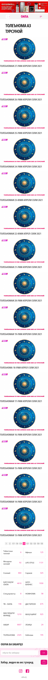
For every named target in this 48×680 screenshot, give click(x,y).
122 (31, 543)
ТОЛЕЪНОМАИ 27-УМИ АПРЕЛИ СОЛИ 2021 (21, 66)
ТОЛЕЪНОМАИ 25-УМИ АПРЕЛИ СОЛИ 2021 (21, 133)
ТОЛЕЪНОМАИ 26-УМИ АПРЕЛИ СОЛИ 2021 (21, 99)
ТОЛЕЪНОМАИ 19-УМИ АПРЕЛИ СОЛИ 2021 (21, 334)
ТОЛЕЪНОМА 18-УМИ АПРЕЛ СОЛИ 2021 (19, 367)
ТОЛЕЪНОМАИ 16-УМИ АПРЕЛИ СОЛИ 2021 (21, 434)
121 (27, 543)
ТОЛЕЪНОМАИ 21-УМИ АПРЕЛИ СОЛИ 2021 (21, 267)
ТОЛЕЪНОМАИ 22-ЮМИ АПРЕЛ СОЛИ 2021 (20, 233)
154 (38, 543)
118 (17, 543)
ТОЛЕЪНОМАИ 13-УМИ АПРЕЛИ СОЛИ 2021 (21, 535)
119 (20, 543)
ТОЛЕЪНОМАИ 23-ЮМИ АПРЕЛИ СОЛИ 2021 (21, 200)
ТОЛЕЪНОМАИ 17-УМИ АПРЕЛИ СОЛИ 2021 (21, 401)
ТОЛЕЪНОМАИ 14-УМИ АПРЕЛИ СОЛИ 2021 (21, 501)
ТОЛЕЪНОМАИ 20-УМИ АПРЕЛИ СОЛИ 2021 (21, 300)
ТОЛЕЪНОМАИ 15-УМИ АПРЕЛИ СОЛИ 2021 (21, 468)
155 (41, 543)
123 (34, 543)
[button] (41, 17)
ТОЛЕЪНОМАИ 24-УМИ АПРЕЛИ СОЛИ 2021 (21, 166)
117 (13, 543)
